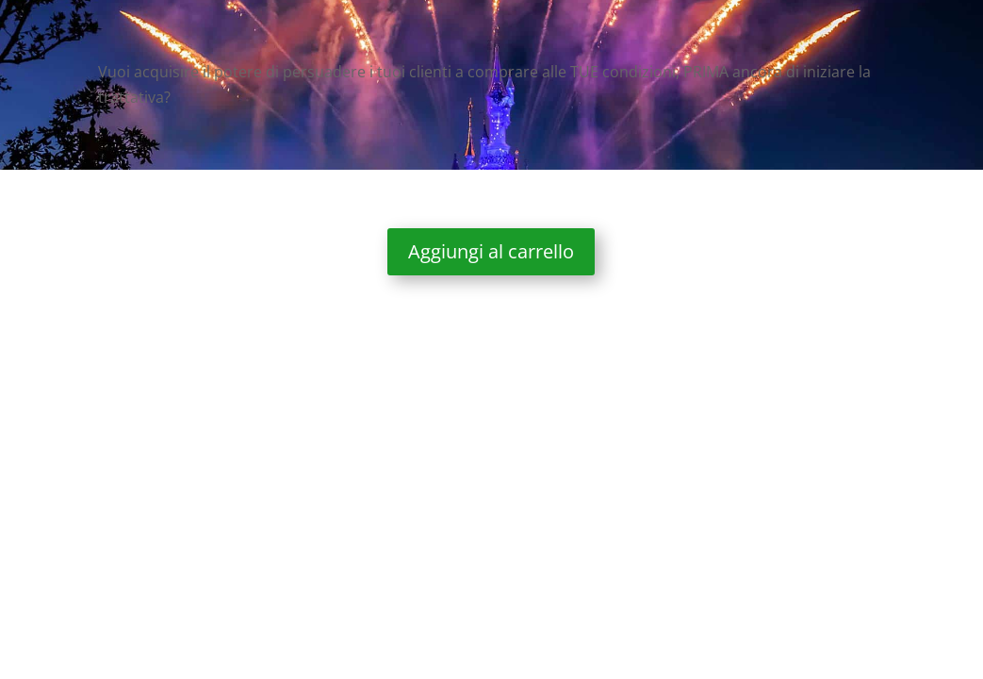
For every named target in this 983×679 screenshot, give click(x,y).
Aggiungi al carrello (491, 251)
